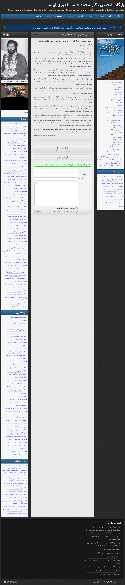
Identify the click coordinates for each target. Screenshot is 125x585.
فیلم (110, 16)
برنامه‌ (38, 16)
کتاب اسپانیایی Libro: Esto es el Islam (16, 303)
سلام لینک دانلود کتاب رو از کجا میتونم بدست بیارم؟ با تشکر (106, 180)
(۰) (59, 147)
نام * (80, 170)
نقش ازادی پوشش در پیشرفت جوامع (15, 284)
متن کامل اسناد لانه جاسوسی (18, 222)
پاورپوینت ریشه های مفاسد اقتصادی (16, 176)
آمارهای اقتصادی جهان (19, 380)
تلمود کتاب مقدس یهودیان (18, 287)
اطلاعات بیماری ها (21, 371)
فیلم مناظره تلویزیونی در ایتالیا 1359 (16, 130)
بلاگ (111, 582)
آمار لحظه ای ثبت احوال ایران (17, 368)
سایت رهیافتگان (21, 320)
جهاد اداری (23, 326)
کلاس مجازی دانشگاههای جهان (17, 374)
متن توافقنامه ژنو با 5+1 (19, 323)
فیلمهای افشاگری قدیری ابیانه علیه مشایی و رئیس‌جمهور (14, 447)
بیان (66, 165)
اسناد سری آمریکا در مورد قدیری (17, 216)
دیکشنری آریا (22, 358)
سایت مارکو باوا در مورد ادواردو (17, 352)
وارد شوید (44, 165)
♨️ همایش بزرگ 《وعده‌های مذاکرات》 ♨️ (15, 509)
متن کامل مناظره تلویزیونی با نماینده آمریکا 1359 (16, 202)
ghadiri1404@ (58, 27)
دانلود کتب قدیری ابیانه (19, 454)
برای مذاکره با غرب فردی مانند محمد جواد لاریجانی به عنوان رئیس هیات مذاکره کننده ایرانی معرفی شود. (15, 485)
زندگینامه (81, 16)
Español (58, 16)
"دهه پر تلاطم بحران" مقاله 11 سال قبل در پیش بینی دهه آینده (14, 252)
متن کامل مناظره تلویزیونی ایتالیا (17, 433)
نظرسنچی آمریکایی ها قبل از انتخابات (15, 386)
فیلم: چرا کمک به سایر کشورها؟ (17, 241)
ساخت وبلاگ (117, 582)
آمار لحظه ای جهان (20, 377)
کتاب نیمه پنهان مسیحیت (19, 291)
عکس (92, 16)
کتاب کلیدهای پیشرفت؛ (19, 188)
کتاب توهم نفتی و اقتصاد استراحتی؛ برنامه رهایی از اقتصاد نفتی (14, 184)
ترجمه (24, 361)
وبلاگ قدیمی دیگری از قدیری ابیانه (16, 342)
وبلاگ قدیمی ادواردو (20, 345)
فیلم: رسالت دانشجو (20, 235)
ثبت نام (63, 165)
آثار (118, 16)
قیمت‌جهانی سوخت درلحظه (18, 317)
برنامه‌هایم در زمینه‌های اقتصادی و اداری (15, 209)
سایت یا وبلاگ (83, 178)
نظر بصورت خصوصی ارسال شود (66, 208)
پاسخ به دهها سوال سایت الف (18, 399)
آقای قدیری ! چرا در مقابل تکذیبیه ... (113, 196)
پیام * (80, 183)
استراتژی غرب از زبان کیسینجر (17, 194)
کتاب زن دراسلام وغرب (19, 281)
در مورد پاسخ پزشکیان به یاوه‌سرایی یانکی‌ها (15, 494)
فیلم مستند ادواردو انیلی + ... (18, 225)
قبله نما (24, 396)
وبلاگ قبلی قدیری (21, 339)
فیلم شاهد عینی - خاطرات (18, 151)
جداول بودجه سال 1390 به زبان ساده (16, 355)
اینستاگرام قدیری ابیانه (19, 138)
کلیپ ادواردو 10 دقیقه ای (19, 228)
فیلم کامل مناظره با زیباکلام (18, 148)
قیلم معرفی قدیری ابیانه (19, 126)
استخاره (23, 393)
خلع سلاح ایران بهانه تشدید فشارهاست (16, 513)
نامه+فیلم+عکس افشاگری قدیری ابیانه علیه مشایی (15, 156)
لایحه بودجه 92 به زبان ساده (18, 333)
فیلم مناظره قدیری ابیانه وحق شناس (16, 206)
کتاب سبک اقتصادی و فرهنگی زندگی (16, 170)
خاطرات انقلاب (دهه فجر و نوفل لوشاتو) (14, 197)
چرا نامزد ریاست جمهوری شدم (17, 163)
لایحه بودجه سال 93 (20, 191)
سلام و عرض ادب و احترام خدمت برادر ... (111, 186)
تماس (48, 16)
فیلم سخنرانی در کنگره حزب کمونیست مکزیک (15, 134)
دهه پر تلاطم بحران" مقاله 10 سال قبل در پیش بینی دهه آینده (14, 404)
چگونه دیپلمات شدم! (20, 213)
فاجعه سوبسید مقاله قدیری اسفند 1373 (15, 265)
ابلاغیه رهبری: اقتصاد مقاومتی (17, 219)
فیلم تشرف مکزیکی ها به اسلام (17, 142)
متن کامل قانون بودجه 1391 (18, 336)
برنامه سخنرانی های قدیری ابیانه (17, 123)
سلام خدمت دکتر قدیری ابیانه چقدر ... (112, 199)
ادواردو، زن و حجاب (20, 244)
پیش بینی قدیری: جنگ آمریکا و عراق (16, 272)
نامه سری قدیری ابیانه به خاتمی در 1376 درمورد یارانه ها (15, 258)
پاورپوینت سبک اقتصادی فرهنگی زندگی (15, 173)
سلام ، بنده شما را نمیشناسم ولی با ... (112, 193)
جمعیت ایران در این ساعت (18, 364)
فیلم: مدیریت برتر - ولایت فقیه (17, 238)
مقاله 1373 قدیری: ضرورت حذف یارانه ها (14, 262)
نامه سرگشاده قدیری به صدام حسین (15, 275)
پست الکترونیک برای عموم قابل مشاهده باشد (62, 211)
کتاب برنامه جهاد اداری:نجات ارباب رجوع (15, 278)
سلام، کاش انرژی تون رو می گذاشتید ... (112, 189)
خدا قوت (120, 206)
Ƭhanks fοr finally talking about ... (113, 203)
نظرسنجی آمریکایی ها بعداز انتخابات (16, 390)
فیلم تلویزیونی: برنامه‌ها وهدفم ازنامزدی (15, 160)
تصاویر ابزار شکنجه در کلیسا (18, 330)
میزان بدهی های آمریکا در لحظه (17, 383)
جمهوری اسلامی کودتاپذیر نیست (18, 491)
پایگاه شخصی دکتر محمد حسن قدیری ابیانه (86, 4)
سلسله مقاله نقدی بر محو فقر (17, 268)
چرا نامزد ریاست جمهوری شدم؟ (17, 451)
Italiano (70, 16)
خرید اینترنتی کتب (21, 166)
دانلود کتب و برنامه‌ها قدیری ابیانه (16, 247)
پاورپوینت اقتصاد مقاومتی (19, 306)
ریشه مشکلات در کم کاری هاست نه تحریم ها (14, 506)
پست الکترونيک (83, 174)
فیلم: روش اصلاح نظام (19, 232)
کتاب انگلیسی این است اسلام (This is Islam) (15, 298)
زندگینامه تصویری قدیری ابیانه (17, 145)
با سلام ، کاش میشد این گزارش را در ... (112, 176)
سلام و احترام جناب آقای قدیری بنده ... (112, 183)
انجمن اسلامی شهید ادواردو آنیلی (17, 348)
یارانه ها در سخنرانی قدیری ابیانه (18, 497)
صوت (102, 16)
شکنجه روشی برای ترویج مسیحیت (16, 294)
